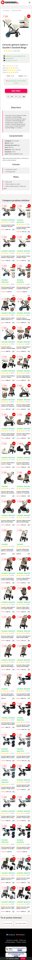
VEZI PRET (16, 90)
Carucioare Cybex (16, 10)
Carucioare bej (7, 923)
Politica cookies (21, 942)
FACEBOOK (10, 935)
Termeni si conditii (12, 940)
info (13, 229)
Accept (23, 958)
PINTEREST (20, 935)
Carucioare (6, 10)
